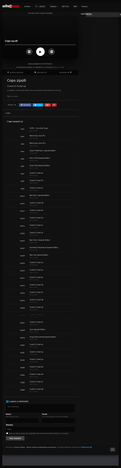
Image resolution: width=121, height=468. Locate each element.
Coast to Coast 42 (36, 344)
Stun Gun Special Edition (39, 255)
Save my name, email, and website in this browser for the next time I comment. (39, 433)
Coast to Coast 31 (36, 225)
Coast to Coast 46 (36, 374)
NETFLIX (65, 6)
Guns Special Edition (37, 329)
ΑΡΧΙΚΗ (27, 6)
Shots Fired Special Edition (40, 165)
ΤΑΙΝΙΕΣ (53, 6)
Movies (84, 6)
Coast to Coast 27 (36, 188)
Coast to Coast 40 (36, 315)
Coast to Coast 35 (36, 277)
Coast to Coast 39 (36, 307)
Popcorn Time (58, 67)
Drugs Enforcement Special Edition (43, 337)
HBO (75, 6)
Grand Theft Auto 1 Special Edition (43, 151)
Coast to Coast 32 (36, 233)
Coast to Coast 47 (36, 382)
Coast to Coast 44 (36, 359)
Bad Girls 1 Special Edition (39, 195)
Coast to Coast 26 (36, 180)
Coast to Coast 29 (36, 210)
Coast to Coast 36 (36, 285)
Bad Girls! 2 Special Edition (40, 240)
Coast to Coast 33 (36, 262)
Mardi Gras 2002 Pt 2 (38, 143)
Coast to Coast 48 (36, 389)
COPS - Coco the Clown (39, 128)
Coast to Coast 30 (36, 218)
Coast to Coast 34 (36, 270)
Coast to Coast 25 (36, 173)
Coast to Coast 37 (36, 292)
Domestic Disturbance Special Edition (44, 247)
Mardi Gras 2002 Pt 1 (37, 136)
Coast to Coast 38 (36, 300)
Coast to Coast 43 (36, 352)
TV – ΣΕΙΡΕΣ (40, 6)
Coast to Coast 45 (36, 367)
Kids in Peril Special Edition (40, 158)
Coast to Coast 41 (36, 322)
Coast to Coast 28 (36, 203)
